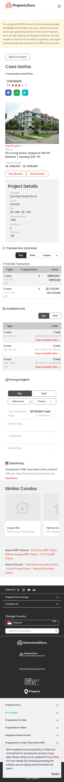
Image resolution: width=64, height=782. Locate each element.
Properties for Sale (15, 720)
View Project (13, 146)
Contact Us (11, 604)
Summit (32, 669)
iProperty (32, 691)
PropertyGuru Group (16, 597)
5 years (47, 255)
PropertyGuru (13, 705)
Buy (21, 255)
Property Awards (32, 654)
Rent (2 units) (37, 173)
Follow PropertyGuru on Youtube (29, 590)
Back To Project (17, 57)
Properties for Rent (16, 727)
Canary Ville (13, 528)
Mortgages (11, 712)
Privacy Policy (52, 757)
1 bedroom (18, 401)
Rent (32, 255)
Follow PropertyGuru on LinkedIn (34, 590)
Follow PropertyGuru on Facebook (18, 590)
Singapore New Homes (18, 735)
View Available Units (47, 340)
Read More (11, 478)
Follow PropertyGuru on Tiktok (42, 589)
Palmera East (53, 528)
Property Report (32, 681)
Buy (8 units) (16, 173)
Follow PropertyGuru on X (38, 589)
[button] (32, 382)
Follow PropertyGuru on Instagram (24, 590)
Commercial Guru (32, 642)
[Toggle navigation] (59, 6)
